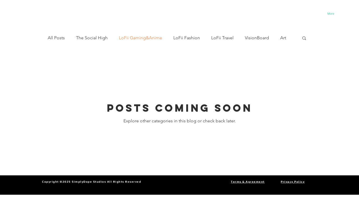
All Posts (56, 37)
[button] (304, 39)
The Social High (92, 37)
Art (283, 37)
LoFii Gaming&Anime (140, 37)
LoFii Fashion (186, 37)
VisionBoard (257, 37)
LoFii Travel (222, 37)
